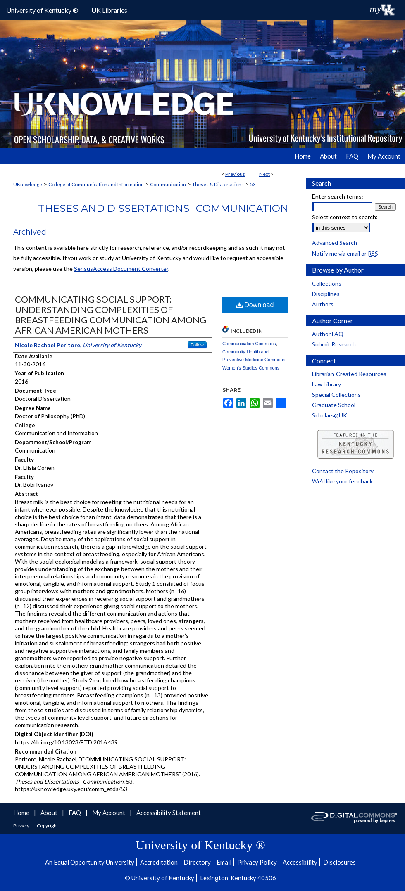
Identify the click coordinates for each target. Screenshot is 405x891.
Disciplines (326, 293)
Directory (197, 862)
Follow (197, 344)
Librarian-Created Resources (349, 373)
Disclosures (339, 862)
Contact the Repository (343, 470)
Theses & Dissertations (218, 184)
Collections (326, 283)
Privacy (21, 825)
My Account (109, 812)
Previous (235, 174)
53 (253, 184)
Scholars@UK (329, 415)
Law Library (326, 384)
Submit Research (334, 344)
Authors (323, 304)
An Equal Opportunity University (89, 862)
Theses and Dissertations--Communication (163, 208)
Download (255, 304)
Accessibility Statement (168, 812)
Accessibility (300, 862)
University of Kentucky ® (42, 10)
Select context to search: (345, 216)
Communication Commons (249, 343)
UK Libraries (109, 10)
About (49, 812)
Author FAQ (327, 333)
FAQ (75, 812)
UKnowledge (27, 184)
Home (22, 812)
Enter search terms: (337, 196)
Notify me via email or (345, 253)
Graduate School (333, 404)
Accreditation (159, 862)
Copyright (47, 825)
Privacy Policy (257, 862)
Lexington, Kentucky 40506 (238, 878)
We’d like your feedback (342, 481)
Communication (168, 184)
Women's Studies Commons (250, 367)
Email (224, 862)
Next (264, 174)
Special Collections (336, 394)
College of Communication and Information (96, 184)
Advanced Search (334, 242)
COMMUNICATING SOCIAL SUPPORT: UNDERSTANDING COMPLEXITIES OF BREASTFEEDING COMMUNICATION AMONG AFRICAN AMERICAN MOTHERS (110, 315)
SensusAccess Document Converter (121, 268)
